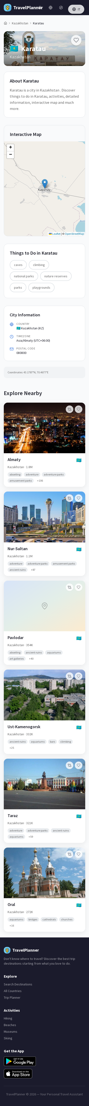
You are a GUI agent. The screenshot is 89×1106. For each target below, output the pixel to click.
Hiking (8, 1018)
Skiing (8, 1038)
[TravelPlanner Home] (19, 7)
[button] (45, 184)
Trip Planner (12, 997)
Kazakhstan (20, 23)
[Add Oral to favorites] (78, 854)
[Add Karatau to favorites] (76, 40)
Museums (10, 1031)
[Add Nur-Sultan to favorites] (78, 498)
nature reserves (55, 276)
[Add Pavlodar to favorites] (78, 587)
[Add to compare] (69, 409)
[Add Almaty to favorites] (78, 409)
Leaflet (55, 233)
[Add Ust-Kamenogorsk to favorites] (78, 676)
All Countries (13, 991)
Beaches (10, 1025)
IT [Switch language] (76, 9)
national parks (24, 276)
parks (18, 287)
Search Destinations (18, 984)
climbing (39, 265)
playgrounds (41, 287)
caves (18, 265)
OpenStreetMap (74, 233)
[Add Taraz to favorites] (78, 765)
